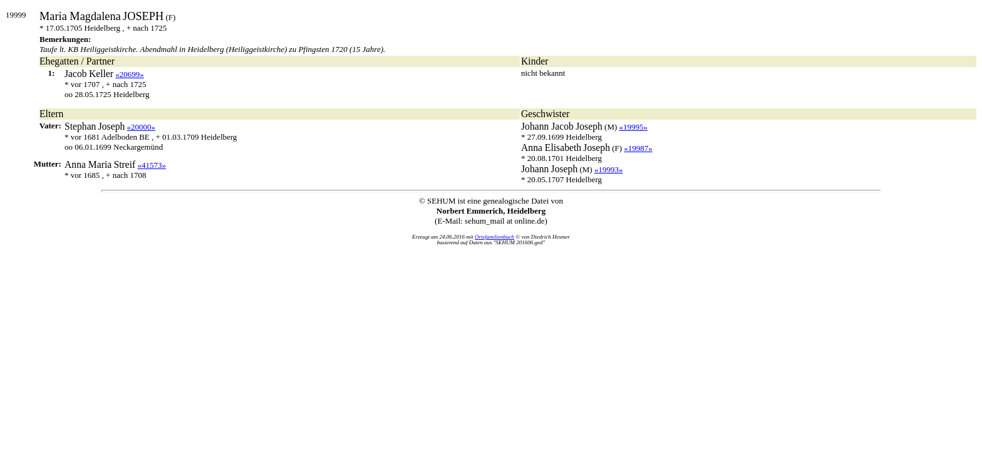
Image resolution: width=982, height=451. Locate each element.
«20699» (129, 74)
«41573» (152, 165)
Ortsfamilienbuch (494, 237)
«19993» (608, 169)
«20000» (141, 127)
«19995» (633, 127)
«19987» (638, 148)
